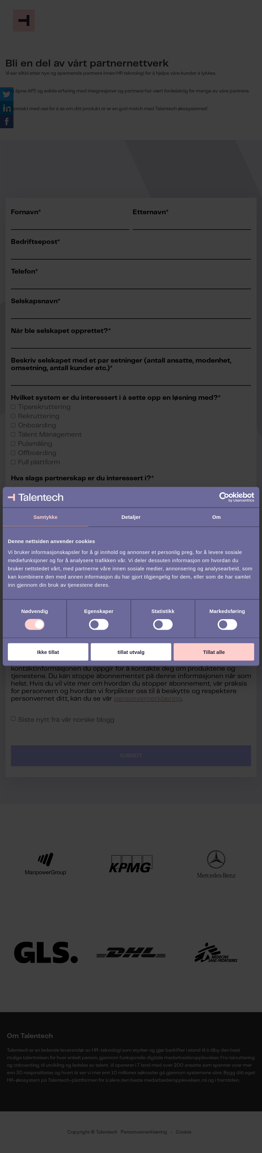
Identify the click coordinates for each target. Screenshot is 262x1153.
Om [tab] (216, 517)
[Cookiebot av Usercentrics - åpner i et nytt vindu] (224, 497)
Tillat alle (214, 652)
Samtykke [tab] (45, 517)
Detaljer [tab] (131, 517)
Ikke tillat (48, 652)
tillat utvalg (130, 652)
